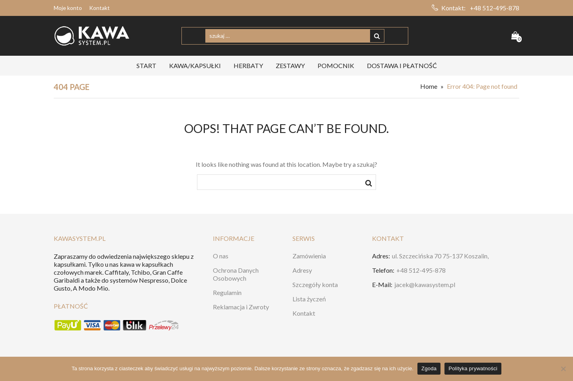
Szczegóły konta (315, 284)
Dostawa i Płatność (402, 65)
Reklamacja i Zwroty (241, 307)
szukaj (368, 184)
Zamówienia (309, 256)
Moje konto (68, 7)
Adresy (302, 270)
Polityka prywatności (472, 368)
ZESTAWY (290, 65)
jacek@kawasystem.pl (424, 284)
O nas (220, 256)
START (146, 65)
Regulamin (227, 292)
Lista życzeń (309, 299)
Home (428, 86)
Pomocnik (336, 65)
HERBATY (248, 65)
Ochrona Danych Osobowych (236, 274)
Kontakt (99, 7)
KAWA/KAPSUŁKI (195, 65)
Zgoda (429, 368)
